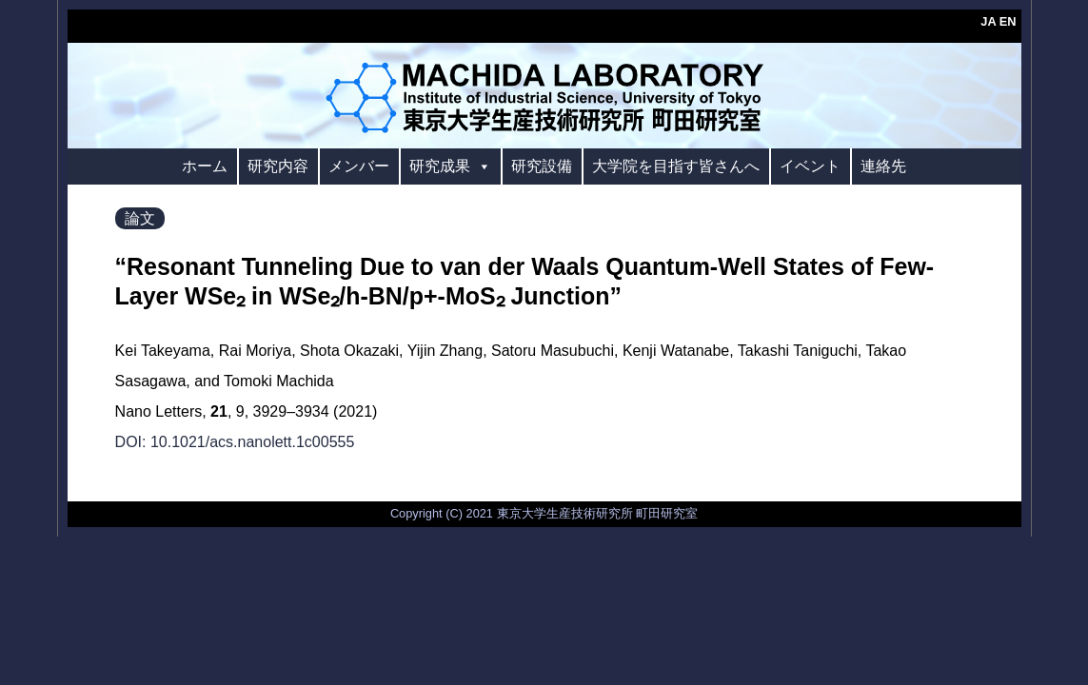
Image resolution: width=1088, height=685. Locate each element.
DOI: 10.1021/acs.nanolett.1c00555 (235, 442)
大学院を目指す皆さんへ (676, 166)
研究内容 (277, 166)
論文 (140, 218)
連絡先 (883, 166)
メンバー (358, 166)
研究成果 (450, 166)
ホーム (204, 166)
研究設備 (541, 166)
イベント (810, 166)
